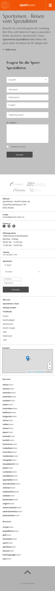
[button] (27, 49)
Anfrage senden (9, 308)
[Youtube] (13, 226)
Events (5, 316)
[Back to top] (28, 572)
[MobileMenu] (50, 5)
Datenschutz (8, 324)
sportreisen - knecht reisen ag (16, 201)
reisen (27, 5)
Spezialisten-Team (11, 304)
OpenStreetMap (39, 371)
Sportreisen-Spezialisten (16, 39)
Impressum (7, 336)
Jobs (5, 340)
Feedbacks (7, 312)
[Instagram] (9, 226)
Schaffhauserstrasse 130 (14, 204)
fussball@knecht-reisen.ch (13, 217)
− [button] (50, 367)
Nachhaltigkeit (9, 320)
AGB (4, 332)
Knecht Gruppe (9, 328)
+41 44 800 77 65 (10, 255)
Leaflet (29, 371)
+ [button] (50, 364)
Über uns (6, 300)
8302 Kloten (8, 208)
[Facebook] (4, 226)
